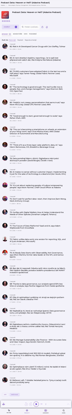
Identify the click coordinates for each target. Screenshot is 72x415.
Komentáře (17, 34)
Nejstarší (20, 40)
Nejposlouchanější (30, 40)
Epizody (6, 34)
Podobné (33, 34)
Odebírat (10, 27)
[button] (26, 3)
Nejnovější (12, 40)
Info (25, 34)
